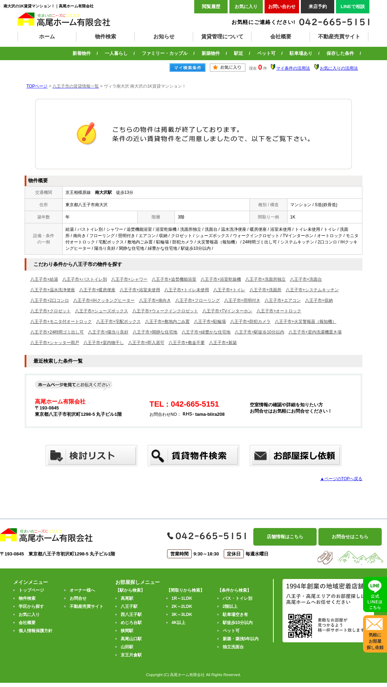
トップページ (31, 590)
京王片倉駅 (131, 655)
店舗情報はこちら (285, 536)
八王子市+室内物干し (103, 342)
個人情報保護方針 (35, 630)
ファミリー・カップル (165, 53)
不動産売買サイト (339, 36)
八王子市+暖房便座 (97, 289)
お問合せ (78, 598)
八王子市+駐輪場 (210, 321)
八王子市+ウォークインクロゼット (165, 310)
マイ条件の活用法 (293, 68)
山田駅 (127, 646)
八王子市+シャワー (129, 279)
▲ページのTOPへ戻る (341, 478)
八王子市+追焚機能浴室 (174, 279)
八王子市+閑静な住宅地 (155, 332)
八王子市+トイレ (229, 289)
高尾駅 (127, 598)
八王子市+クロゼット (50, 310)
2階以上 (230, 606)
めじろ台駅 (131, 622)
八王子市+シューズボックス (101, 310)
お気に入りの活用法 (339, 68)
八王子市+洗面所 (265, 289)
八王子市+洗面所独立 (265, 279)
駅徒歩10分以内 (238, 622)
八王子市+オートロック (278, 310)
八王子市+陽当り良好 (108, 332)
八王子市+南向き (155, 300)
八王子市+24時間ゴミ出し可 (57, 332)
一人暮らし (116, 53)
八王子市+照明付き (242, 300)
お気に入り (246, 6)
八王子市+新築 (223, 342)
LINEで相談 (353, 6)
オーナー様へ (82, 590)
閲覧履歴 (211, 6)
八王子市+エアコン (283, 300)
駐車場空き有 (235, 614)
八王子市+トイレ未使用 (186, 289)
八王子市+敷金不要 (187, 342)
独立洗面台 (233, 646)
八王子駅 (129, 606)
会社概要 (280, 36)
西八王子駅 (131, 614)
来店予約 (318, 6)
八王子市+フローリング (197, 300)
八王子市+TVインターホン (227, 310)
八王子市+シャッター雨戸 (54, 342)
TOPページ (36, 86)
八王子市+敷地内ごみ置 (167, 321)
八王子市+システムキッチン (312, 289)
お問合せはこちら (350, 536)
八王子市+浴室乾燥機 (221, 279)
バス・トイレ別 (237, 598)
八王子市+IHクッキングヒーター (104, 300)
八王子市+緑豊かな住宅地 (206, 332)
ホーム (47, 36)
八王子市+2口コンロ (49, 300)
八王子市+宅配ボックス (118, 321)
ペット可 (266, 53)
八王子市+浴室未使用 (140, 289)
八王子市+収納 (319, 300)
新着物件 (81, 53)
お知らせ (164, 36)
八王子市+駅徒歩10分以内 (259, 332)
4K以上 (178, 622)
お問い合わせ (282, 6)
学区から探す (31, 606)
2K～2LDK (182, 606)
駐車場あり (301, 53)
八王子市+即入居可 (146, 342)
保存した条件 (340, 53)
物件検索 (105, 36)
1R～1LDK (182, 598)
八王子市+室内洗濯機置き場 (315, 332)
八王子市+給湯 (44, 279)
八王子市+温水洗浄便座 (52, 289)
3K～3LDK (182, 614)
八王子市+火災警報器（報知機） (305, 321)
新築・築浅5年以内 (241, 638)
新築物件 (211, 53)
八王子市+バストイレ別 (84, 279)
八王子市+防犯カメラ (250, 321)
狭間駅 (127, 630)
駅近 (238, 53)
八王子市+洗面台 (306, 279)
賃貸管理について (222, 36)
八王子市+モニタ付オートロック (61, 321)
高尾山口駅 (131, 638)
